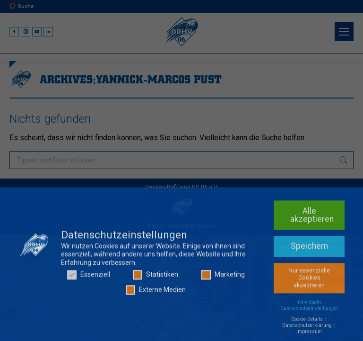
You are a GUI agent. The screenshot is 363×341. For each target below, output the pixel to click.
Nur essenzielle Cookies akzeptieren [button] (309, 281)
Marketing (223, 278)
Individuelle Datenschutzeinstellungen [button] (309, 309)
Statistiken (155, 278)
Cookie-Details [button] (307, 323)
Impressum (309, 335)
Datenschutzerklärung (307, 329)
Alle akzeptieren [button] (312, 219)
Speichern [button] (309, 249)
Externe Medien (156, 293)
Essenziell (88, 278)
